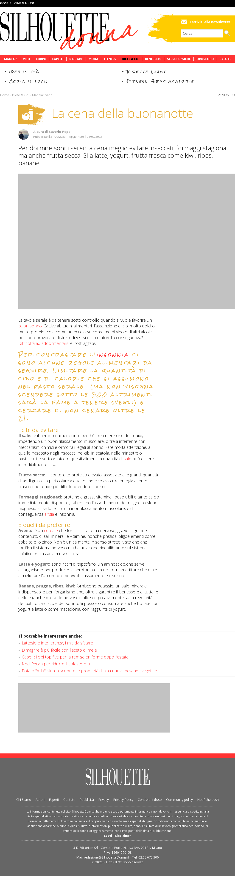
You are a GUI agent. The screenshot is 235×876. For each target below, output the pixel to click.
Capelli (58, 59)
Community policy (179, 799)
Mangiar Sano (42, 95)
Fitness (110, 59)
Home (4, 95)
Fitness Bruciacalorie (160, 81)
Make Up (10, 59)
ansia (49, 514)
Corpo (41, 59)
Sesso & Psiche (179, 59)
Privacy (103, 799)
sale (127, 458)
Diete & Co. (130, 59)
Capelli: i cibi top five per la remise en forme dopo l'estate (75, 657)
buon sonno (30, 326)
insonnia (113, 355)
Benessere (153, 59)
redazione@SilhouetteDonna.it (106, 857)
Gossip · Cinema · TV (17, 3)
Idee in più (24, 71)
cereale (51, 530)
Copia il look (28, 81)
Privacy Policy (123, 799)
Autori (40, 799)
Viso (26, 59)
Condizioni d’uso (150, 799)
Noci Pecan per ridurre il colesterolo (56, 664)
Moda (93, 59)
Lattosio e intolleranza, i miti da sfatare (57, 643)
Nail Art (76, 59)
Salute (225, 59)
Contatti (69, 799)
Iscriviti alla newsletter (210, 22)
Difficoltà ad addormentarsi (43, 343)
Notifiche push (208, 799)
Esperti (54, 799)
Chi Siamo (23, 799)
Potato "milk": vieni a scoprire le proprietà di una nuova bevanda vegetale (89, 670)
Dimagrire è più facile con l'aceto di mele (59, 650)
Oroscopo (205, 59)
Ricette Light (147, 71)
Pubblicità (87, 799)
